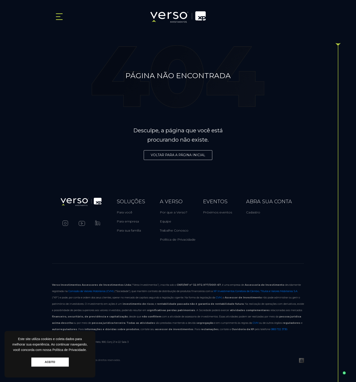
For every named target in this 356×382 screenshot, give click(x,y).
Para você (124, 212)
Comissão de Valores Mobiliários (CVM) (91, 291)
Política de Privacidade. (69, 350)
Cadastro (253, 212)
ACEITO (50, 362)
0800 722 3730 (279, 329)
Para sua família (129, 230)
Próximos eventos (217, 212)
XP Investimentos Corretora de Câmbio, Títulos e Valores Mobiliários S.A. (255, 291)
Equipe (165, 221)
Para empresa (128, 221)
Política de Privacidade (177, 239)
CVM (219, 297)
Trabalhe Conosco (174, 230)
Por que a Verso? (173, 212)
